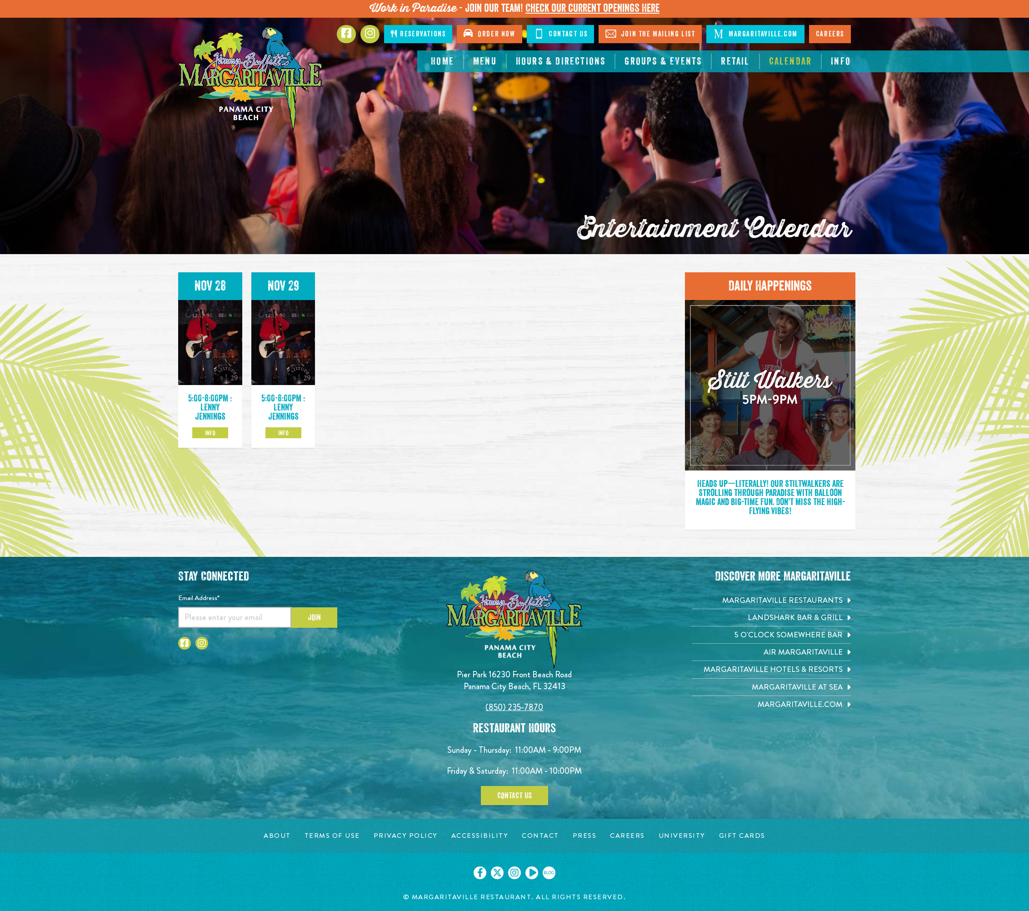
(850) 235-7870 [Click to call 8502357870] (514, 707)
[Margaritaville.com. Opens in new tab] (771, 704)
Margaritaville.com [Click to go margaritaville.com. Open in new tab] (755, 33)
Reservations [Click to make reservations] (418, 34)
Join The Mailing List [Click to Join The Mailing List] (650, 33)
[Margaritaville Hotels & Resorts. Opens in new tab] (771, 669)
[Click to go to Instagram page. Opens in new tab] (370, 34)
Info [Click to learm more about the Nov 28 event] (210, 433)
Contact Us (514, 795)
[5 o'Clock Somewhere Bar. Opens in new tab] (771, 634)
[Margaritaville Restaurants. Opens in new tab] (771, 600)
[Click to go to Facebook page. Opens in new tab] (346, 34)
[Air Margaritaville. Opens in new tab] (771, 652)
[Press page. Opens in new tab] (585, 835)
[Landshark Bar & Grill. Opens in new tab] (771, 617)
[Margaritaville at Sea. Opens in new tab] (771, 687)
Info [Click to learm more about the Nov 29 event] (283, 433)
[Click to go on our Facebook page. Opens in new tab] (480, 872)
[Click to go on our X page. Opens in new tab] (497, 872)
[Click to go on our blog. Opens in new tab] (549, 872)
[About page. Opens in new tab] (277, 835)
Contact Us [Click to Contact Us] (561, 33)
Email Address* (199, 598)
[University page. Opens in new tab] (682, 835)
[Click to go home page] (251, 79)
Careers (830, 34)
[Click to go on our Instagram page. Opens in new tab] (514, 872)
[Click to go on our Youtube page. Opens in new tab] (531, 872)
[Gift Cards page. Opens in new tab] (742, 835)
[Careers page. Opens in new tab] (627, 835)
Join (314, 617)
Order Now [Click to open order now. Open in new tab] (489, 33)
